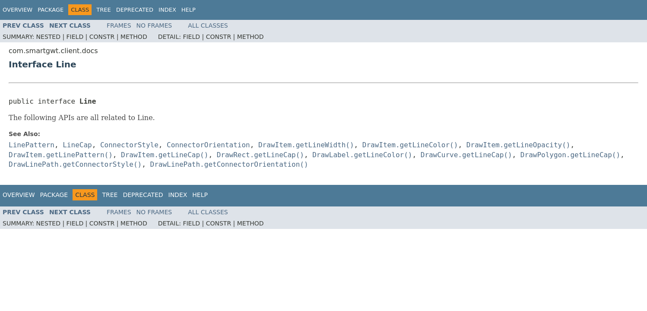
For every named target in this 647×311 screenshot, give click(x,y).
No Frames (154, 25)
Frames (119, 25)
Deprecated (134, 9)
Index (167, 9)
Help (188, 9)
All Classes (208, 25)
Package (50, 9)
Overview (17, 9)
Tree (103, 9)
